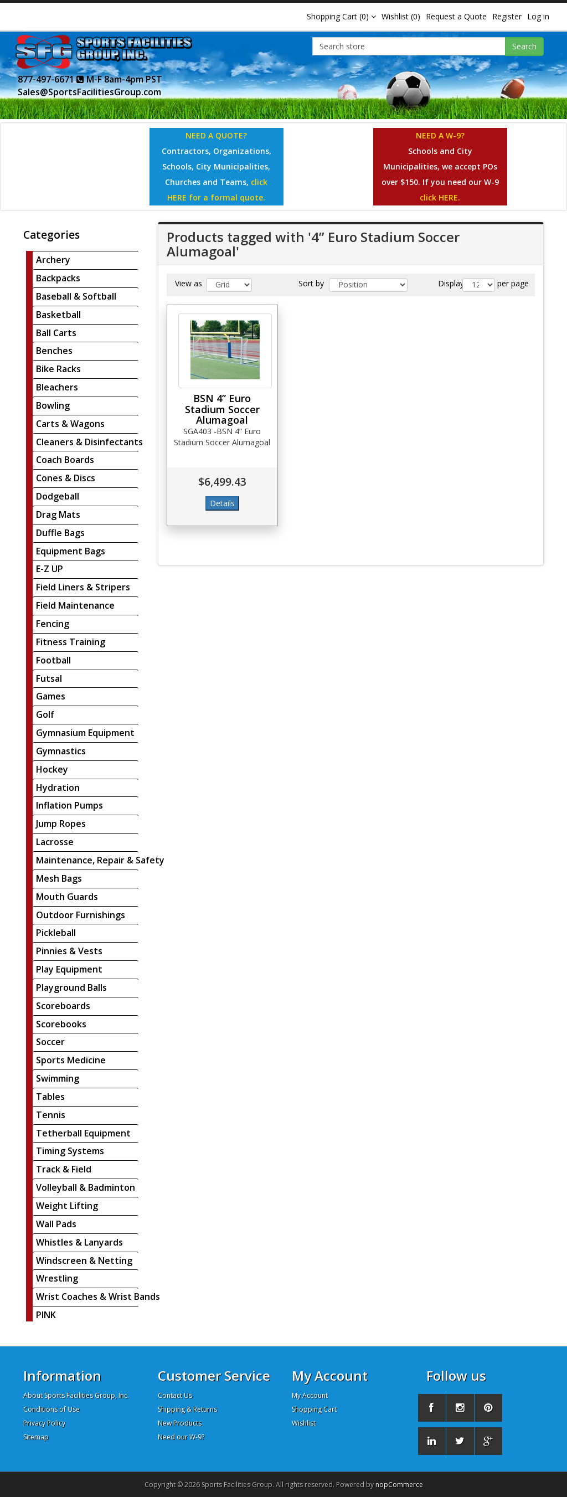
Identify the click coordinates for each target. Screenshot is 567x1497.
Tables (50, 1096)
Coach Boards (65, 460)
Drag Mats (58, 514)
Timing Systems (70, 1151)
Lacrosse (55, 842)
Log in (538, 16)
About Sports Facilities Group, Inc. (76, 1395)
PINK (46, 1315)
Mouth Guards (67, 897)
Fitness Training (70, 642)
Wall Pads (56, 1224)
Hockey (52, 769)
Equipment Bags (70, 551)
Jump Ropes (61, 823)
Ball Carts (56, 333)
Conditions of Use (51, 1409)
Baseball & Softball (76, 296)
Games (50, 696)
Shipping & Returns (187, 1409)
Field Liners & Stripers (83, 587)
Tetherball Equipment (83, 1133)
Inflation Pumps (69, 805)
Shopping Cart (314, 1409)
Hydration (58, 787)
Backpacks (58, 278)
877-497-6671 (51, 79)
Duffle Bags (60, 533)
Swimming (57, 1078)
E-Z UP (49, 569)
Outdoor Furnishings (80, 915)
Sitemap (36, 1437)
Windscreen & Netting (84, 1260)
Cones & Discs (65, 478)
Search (524, 46)
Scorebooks (61, 1024)
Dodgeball (57, 496)
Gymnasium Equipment (85, 733)
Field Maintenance (75, 605)
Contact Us (175, 1395)
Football (53, 660)
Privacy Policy (44, 1423)
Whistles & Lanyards (79, 1242)
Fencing (52, 624)
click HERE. (440, 197)
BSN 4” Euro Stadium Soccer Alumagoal (222, 409)
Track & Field (63, 1169)
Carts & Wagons (70, 424)
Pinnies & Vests (69, 951)
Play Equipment (69, 969)
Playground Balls (71, 987)
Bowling (53, 405)
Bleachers (57, 387)
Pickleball (56, 933)
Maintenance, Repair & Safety (100, 860)
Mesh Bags (59, 878)
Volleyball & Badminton (85, 1187)
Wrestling (57, 1278)
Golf (45, 714)
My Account (310, 1395)
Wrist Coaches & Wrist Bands (98, 1296)
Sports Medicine (71, 1060)
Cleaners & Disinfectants (89, 442)
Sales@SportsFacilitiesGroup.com (89, 92)
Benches (54, 350)
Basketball (58, 314)
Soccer (50, 1042)
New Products (180, 1423)
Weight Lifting (67, 1206)
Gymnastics (61, 751)
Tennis (50, 1115)
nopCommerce (399, 1484)
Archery (53, 260)
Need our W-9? (181, 1437)
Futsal (49, 678)
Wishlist (304, 1423)
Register (507, 16)
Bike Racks (58, 369)
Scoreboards (63, 1006)
